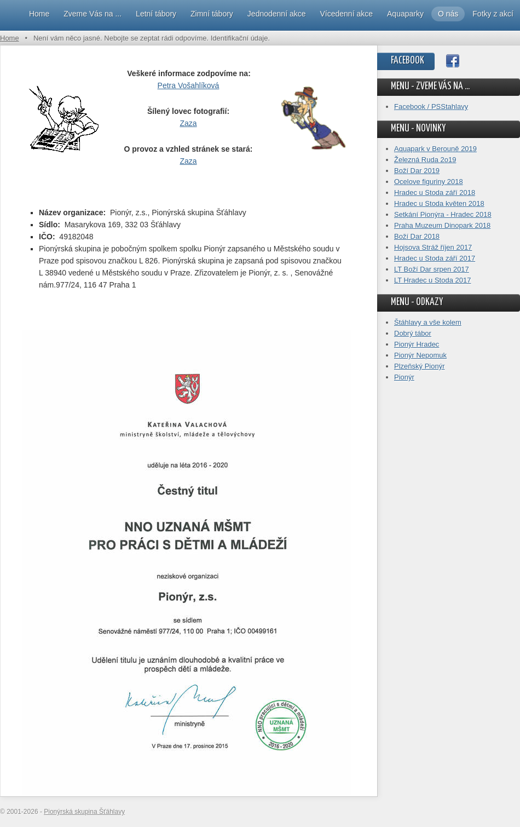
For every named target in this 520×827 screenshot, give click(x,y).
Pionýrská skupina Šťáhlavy (84, 811)
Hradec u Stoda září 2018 (434, 192)
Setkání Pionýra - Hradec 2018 (443, 214)
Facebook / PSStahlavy (431, 106)
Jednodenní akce (276, 13)
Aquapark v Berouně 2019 (435, 149)
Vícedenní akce (346, 13)
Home (39, 13)
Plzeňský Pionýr (419, 366)
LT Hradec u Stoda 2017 (432, 280)
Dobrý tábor (412, 333)
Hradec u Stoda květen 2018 (439, 203)
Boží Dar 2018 (417, 236)
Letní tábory (156, 13)
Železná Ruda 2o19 (425, 160)
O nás (448, 13)
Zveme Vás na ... (92, 13)
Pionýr (404, 377)
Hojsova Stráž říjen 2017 (433, 247)
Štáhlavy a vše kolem (427, 322)
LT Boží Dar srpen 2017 (431, 269)
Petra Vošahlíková (188, 85)
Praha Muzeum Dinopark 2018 (442, 225)
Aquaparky (405, 13)
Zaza (188, 123)
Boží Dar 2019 (417, 170)
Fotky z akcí (492, 13)
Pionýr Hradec (416, 344)
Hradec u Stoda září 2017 (434, 258)
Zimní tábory (211, 13)
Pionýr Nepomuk (420, 355)
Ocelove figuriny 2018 (428, 181)
